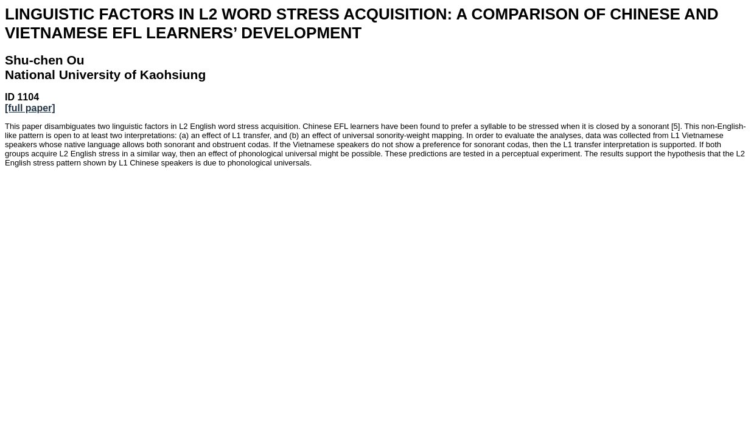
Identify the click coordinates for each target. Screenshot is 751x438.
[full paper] (30, 108)
